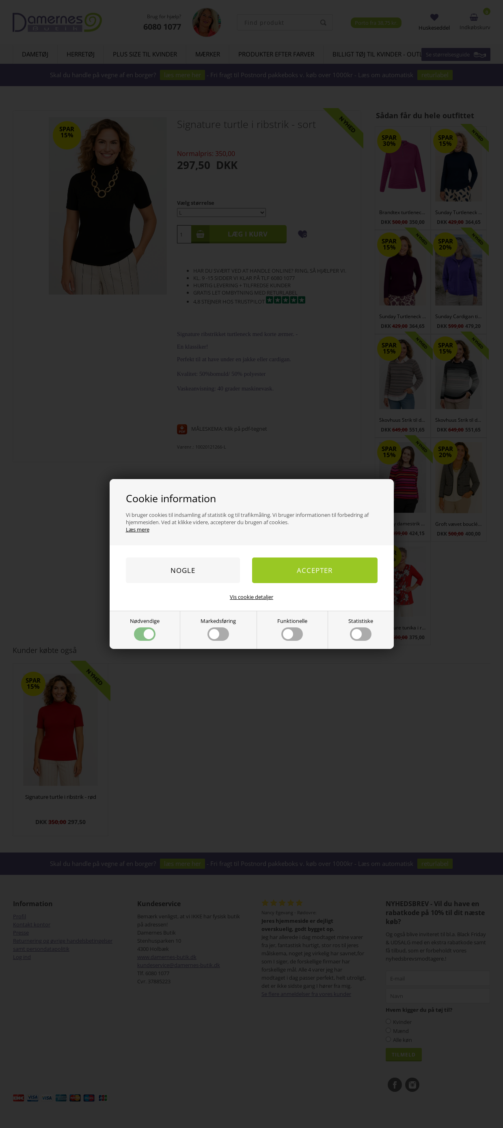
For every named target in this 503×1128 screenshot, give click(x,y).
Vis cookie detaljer (251, 597)
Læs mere (137, 529)
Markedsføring (218, 629)
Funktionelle (292, 629)
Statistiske (360, 629)
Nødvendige (145, 629)
